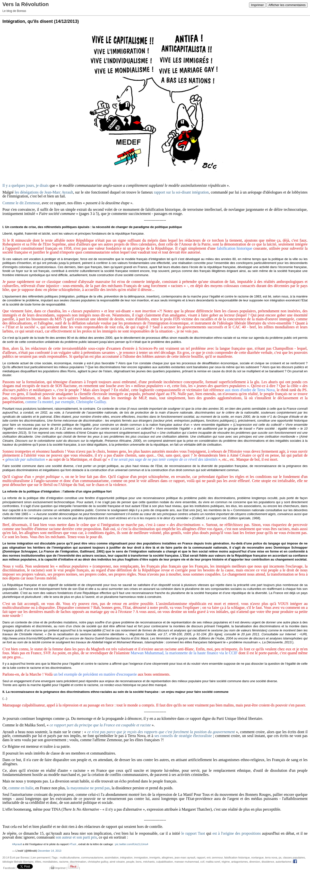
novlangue (257, 857)
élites (38, 861)
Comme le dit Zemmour (21, 203)
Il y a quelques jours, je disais (25, 185)
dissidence (267, 861)
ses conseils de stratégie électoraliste (183, 736)
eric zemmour (215, 857)
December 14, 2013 (49, 850)
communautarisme (92, 857)
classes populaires (294, 857)
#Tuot (72, 844)
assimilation (112, 857)
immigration (141, 857)
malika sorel (213, 861)
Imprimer (257, 5)
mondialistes (50, 861)
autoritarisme (283, 861)
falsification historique (237, 857)
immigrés (154, 857)
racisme (64, 861)
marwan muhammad (186, 861)
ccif (202, 861)
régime (226, 861)
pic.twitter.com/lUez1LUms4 (131, 844)
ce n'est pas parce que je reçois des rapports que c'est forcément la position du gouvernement (161, 732)
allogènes (167, 857)
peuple (130, 861)
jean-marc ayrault (185, 857)
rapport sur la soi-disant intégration (181, 192)
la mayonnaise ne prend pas (88, 788)
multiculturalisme (70, 857)
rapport (201, 857)
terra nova (271, 857)
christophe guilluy (98, 861)
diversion (254, 861)
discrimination (78, 861)
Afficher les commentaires (287, 5)
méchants (149, 861)
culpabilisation (164, 861)
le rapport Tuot (193, 833)
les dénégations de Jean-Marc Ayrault (44, 192)
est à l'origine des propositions (237, 833)
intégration (126, 857)
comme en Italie (20, 788)
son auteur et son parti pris (76, 837)
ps (280, 857)
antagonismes (239, 861)
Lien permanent (40, 857)
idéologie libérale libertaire (18, 861)
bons (139, 861)
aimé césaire (117, 861)
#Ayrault (17, 844)
